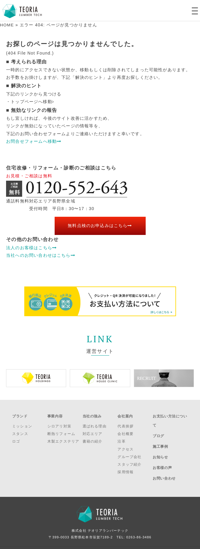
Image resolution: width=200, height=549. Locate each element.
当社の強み (92, 415)
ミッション (22, 423)
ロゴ (16, 439)
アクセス (125, 446)
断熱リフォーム (61, 431)
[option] (36, 378)
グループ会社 (129, 454)
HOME (7, 24)
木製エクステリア (63, 439)
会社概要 (125, 431)
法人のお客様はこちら (31, 247)
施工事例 (160, 437)
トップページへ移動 (32, 101)
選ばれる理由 (95, 423)
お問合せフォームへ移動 (33, 141)
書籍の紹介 (93, 439)
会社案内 (125, 415)
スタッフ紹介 (129, 462)
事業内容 (55, 415)
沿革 (121, 439)
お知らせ (160, 445)
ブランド (19, 415)
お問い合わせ (164, 462)
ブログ (158, 429)
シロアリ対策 (59, 423)
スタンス (20, 431)
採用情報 (125, 469)
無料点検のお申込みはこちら (100, 225)
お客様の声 (162, 453)
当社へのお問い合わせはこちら (40, 255)
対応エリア (93, 431)
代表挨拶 (125, 423)
